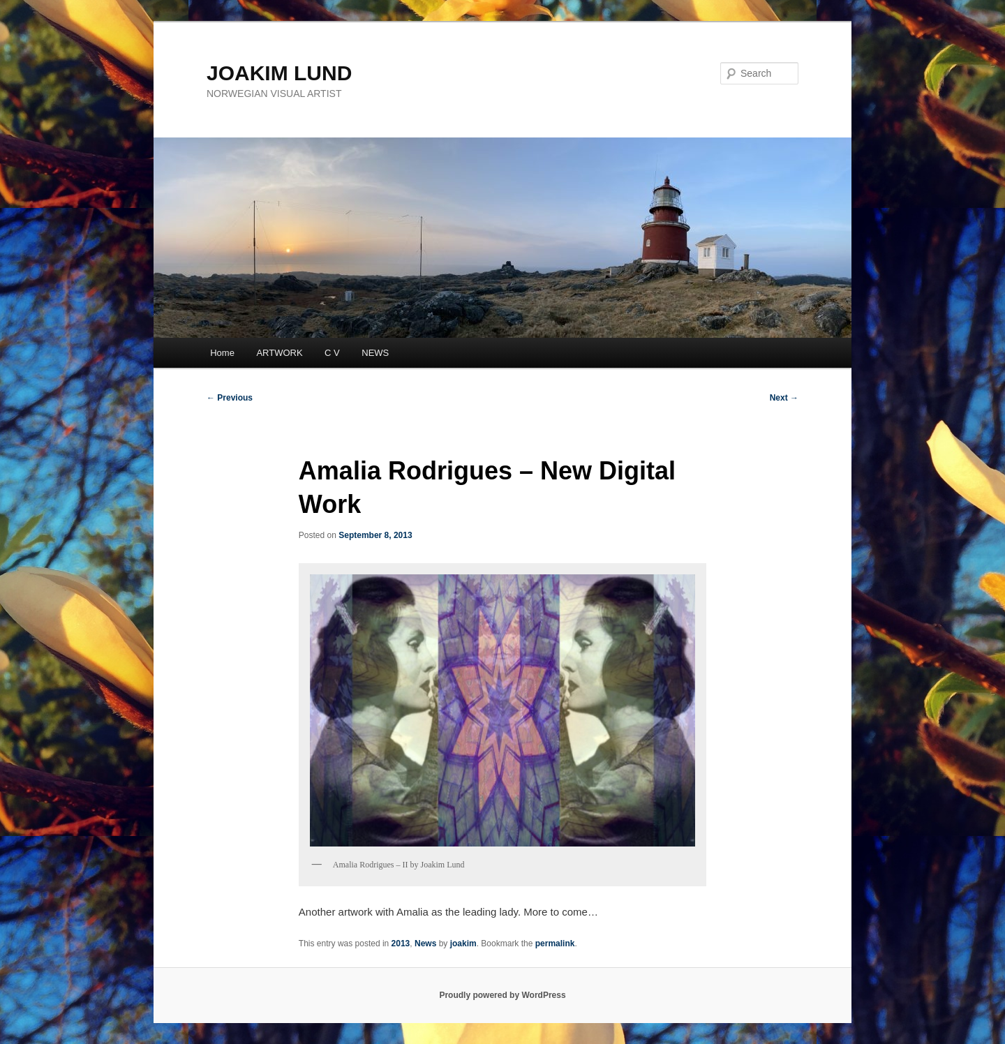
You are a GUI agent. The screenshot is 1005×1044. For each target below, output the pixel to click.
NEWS (375, 353)
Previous (230, 398)
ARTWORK (279, 353)
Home (222, 353)
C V (332, 353)
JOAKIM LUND (279, 72)
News (425, 943)
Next (784, 398)
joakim (463, 943)
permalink (555, 943)
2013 (401, 943)
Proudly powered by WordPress (502, 995)
